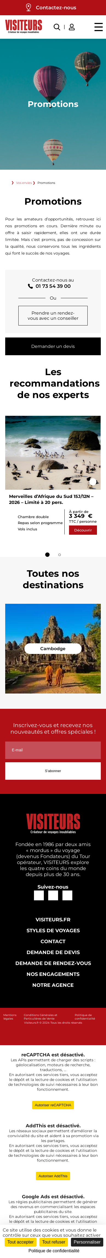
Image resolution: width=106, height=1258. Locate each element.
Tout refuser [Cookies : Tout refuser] (53, 1242)
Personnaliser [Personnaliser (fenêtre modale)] (87, 1242)
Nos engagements (53, 974)
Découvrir (83, 530)
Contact (53, 942)
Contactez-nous (56, 8)
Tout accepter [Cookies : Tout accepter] (20, 1242)
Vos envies (24, 183)
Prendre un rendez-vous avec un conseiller (53, 315)
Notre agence (53, 985)
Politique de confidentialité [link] (53, 1250)
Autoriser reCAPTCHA (53, 1105)
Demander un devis (53, 346)
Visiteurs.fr (53, 920)
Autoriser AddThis (53, 1176)
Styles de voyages (53, 931)
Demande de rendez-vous (53, 963)
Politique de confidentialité (85, 1016)
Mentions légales (9, 1016)
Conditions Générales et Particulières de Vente (40, 1016)
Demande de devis (53, 952)
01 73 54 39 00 (53, 286)
